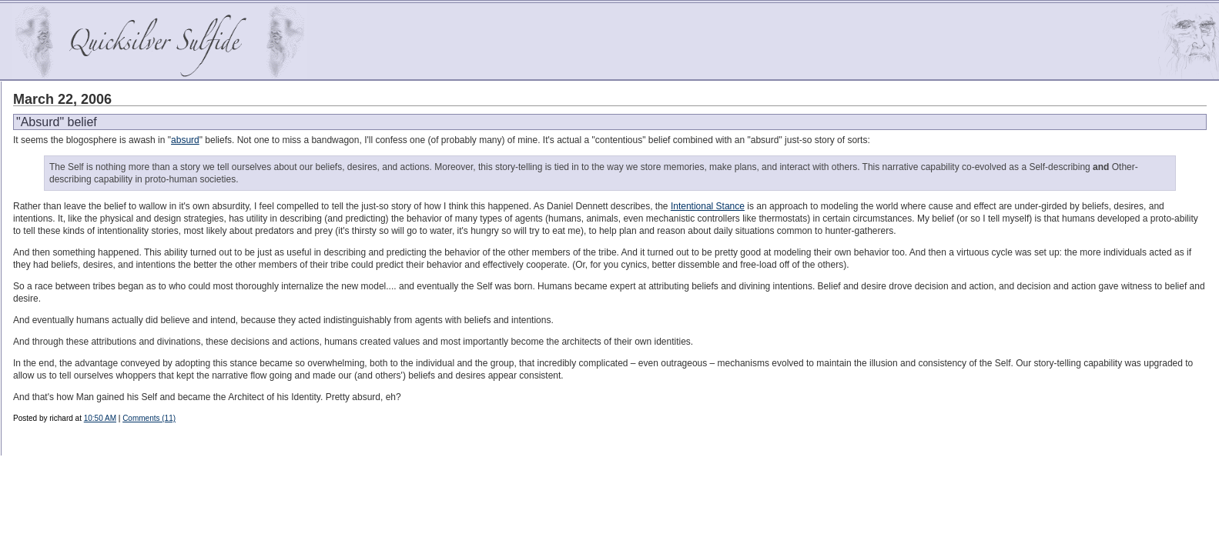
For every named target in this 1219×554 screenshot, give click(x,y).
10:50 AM (100, 418)
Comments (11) (149, 418)
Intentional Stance (708, 206)
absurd (185, 140)
